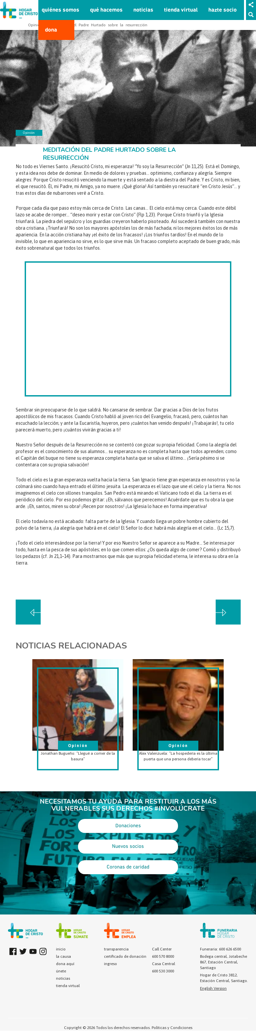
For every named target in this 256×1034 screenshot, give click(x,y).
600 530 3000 (163, 971)
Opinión (35, 25)
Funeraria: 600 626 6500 (220, 949)
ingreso (110, 963)
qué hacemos (106, 10)
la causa (63, 956)
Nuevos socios (128, 846)
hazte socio (222, 10)
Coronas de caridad (128, 867)
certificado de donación (125, 956)
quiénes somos (60, 10)
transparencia (116, 949)
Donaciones (128, 826)
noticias (143, 10)
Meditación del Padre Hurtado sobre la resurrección (98, 25)
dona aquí (65, 963)
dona (51, 30)
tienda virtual (181, 10)
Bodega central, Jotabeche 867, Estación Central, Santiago (223, 962)
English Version (213, 988)
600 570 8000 (163, 956)
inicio (61, 949)
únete (61, 971)
